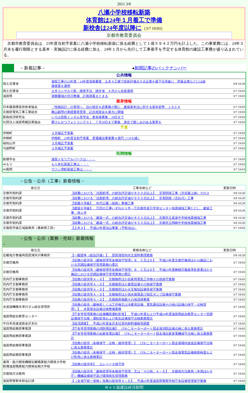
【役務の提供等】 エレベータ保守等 (97, 364)
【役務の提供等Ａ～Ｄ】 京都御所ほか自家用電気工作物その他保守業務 (123, 279)
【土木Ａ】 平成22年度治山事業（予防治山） (104, 228)
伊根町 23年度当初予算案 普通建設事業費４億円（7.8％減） (95, 138)
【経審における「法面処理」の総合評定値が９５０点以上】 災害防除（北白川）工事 (132, 198)
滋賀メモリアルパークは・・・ (73, 159)
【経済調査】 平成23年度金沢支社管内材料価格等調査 (110, 323)
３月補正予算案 (62, 133)
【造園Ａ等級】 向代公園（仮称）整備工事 (102, 203)
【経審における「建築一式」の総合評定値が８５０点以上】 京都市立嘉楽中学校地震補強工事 (138, 217)
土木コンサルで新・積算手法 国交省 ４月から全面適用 (92, 91)
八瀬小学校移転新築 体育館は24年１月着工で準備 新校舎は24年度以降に (122, 20)
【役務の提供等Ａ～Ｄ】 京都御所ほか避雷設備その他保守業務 (116, 284)
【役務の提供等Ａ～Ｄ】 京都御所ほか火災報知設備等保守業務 (116, 289)
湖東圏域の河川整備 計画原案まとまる (79, 96)
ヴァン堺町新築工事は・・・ (71, 169)
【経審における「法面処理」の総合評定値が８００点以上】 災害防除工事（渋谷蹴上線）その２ (140, 193)
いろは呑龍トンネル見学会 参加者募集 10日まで (87, 117)
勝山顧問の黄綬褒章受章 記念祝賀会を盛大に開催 (87, 112)
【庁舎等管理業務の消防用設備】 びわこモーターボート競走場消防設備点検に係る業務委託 (137, 328)
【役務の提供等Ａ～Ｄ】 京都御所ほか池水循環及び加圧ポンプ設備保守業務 (126, 294)
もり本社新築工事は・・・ (70, 164)
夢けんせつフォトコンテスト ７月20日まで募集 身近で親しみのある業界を (106, 122)
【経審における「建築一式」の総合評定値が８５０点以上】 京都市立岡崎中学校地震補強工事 (138, 223)
